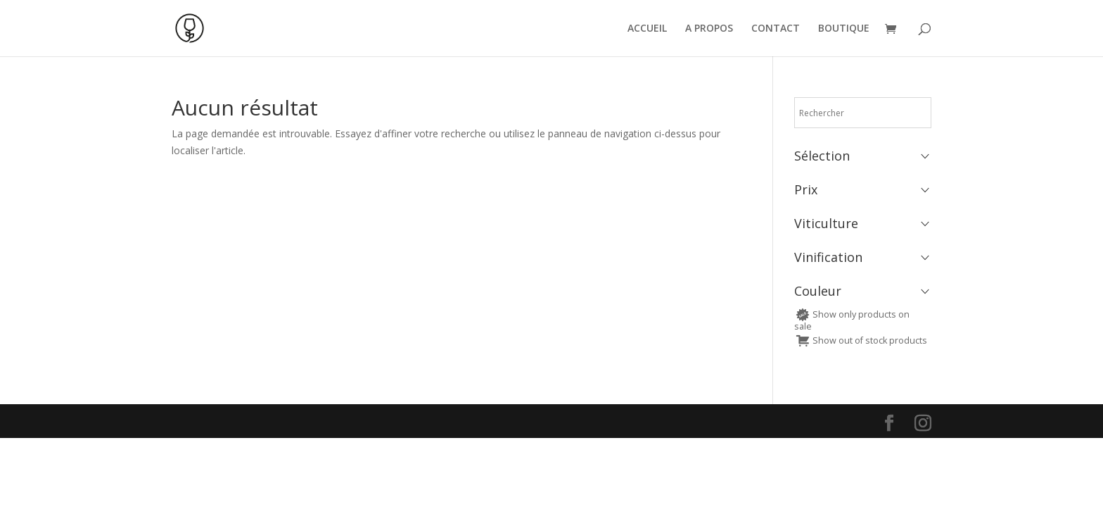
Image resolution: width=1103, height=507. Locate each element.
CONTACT (775, 29)
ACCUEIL (647, 29)
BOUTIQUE (843, 29)
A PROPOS (709, 29)
